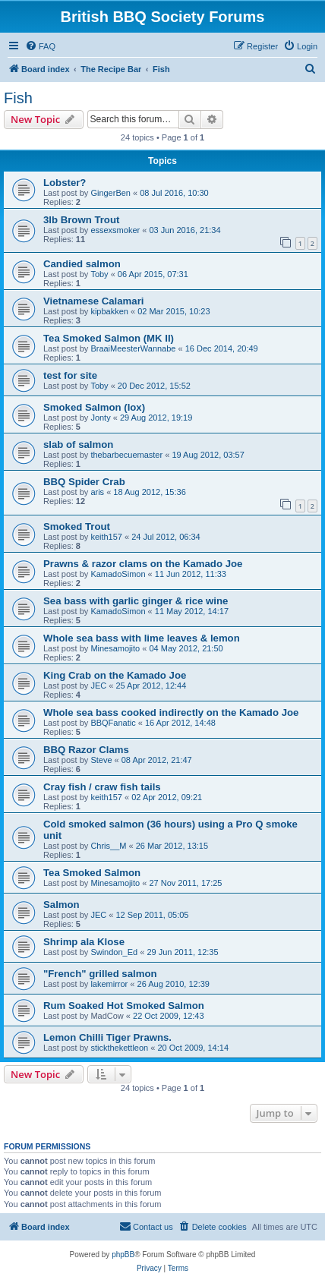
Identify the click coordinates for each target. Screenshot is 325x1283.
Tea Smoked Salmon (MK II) (108, 338)
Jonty (100, 417)
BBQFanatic (112, 722)
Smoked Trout (76, 526)
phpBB (123, 1254)
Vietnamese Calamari (93, 301)
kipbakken (109, 311)
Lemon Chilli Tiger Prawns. (107, 1037)
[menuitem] (40, 46)
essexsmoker (115, 230)
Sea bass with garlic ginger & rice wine (135, 601)
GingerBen (110, 192)
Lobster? (64, 182)
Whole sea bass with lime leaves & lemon (141, 638)
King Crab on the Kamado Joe (114, 675)
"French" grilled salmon (100, 973)
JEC (98, 685)
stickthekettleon (119, 1047)
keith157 (106, 536)
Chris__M (108, 845)
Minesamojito (115, 648)
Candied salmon (82, 264)
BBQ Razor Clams (86, 749)
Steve (101, 759)
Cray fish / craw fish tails (102, 787)
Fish (18, 98)
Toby (99, 274)
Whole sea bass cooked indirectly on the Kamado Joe (170, 712)
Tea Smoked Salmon (91, 872)
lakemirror (109, 983)
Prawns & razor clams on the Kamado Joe (142, 563)
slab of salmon (78, 444)
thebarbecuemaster (126, 454)
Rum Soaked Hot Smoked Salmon (123, 1005)
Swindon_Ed (113, 952)
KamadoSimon (117, 573)
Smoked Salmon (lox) (94, 407)
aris (97, 491)
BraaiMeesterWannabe (132, 348)
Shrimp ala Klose (84, 941)
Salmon (61, 904)
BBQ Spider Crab (84, 481)
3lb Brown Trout (81, 219)
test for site (70, 375)
